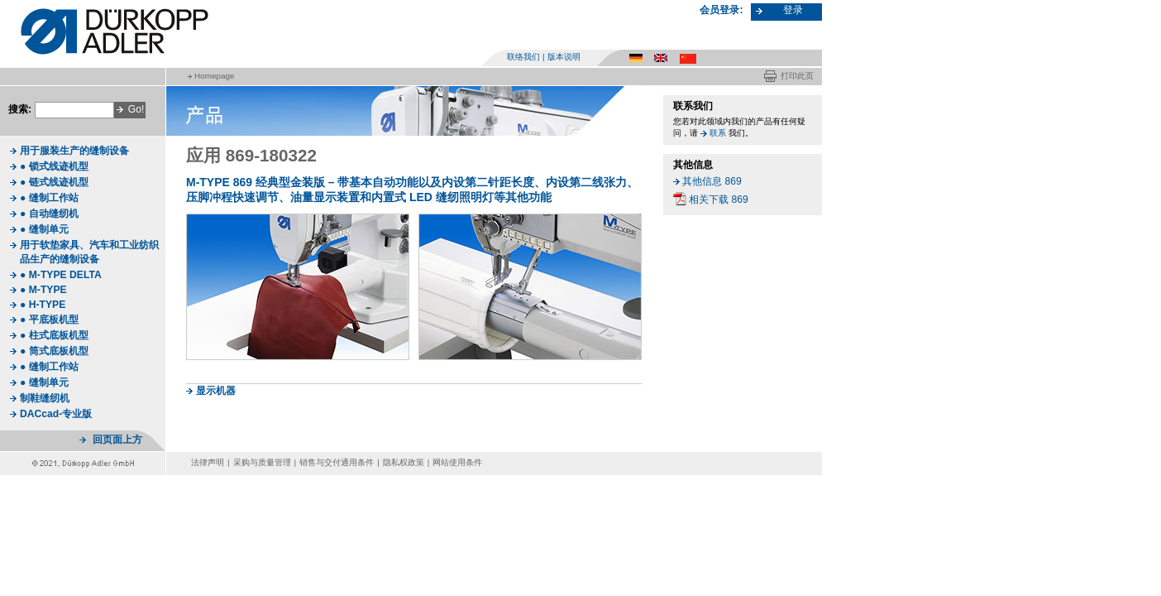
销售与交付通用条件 (336, 462)
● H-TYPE (42, 304)
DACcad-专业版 (56, 414)
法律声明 (207, 462)
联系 (718, 132)
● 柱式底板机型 (54, 335)
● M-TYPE (43, 290)
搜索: (19, 109)
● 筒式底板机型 (54, 351)
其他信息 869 (712, 181)
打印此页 (797, 75)
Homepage (214, 75)
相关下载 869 (718, 199)
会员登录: (721, 10)
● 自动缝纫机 (49, 213)
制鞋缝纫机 (44, 398)
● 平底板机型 (49, 319)
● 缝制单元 (44, 229)
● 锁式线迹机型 (54, 166)
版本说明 (563, 56)
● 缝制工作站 (49, 198)
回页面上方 (117, 439)
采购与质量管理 (262, 462)
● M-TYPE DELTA (61, 275)
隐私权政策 (403, 462)
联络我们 (523, 56)
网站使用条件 (457, 462)
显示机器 (216, 391)
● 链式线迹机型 (54, 182)
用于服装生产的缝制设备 (74, 150)
